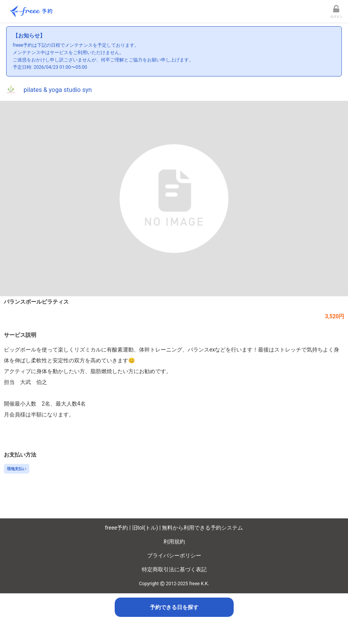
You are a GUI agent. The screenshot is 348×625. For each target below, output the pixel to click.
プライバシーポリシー (174, 555)
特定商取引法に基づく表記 (174, 569)
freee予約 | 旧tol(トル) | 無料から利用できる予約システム (174, 528)
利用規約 (174, 541)
